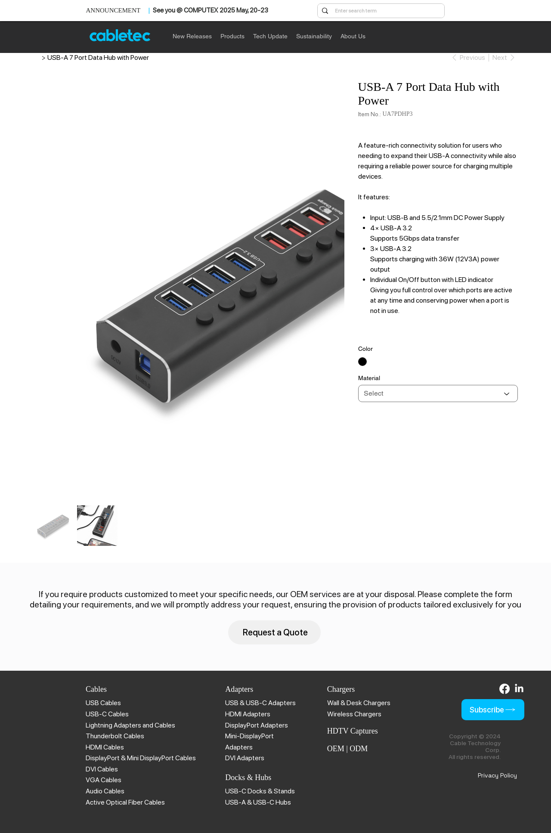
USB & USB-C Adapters (260, 703)
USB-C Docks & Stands (260, 791)
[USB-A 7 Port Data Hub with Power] (98, 57)
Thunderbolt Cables (115, 736)
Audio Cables (105, 791)
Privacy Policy (497, 775)
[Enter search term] (380, 11)
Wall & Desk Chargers (358, 703)
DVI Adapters (244, 758)
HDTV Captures (352, 731)
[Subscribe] (492, 709)
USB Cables (103, 703)
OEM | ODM (347, 748)
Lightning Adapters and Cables (130, 725)
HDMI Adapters (247, 714)
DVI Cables (102, 769)
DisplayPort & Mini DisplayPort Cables (141, 758)
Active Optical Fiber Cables (125, 802)
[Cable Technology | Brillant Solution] (36, 57)
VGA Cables (103, 780)
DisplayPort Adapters (256, 725)
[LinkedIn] (519, 689)
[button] (232, 36)
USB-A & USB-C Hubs (258, 802)
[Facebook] (504, 689)
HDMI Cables (105, 747)
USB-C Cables (107, 714)
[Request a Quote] (274, 632)
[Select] (438, 393)
